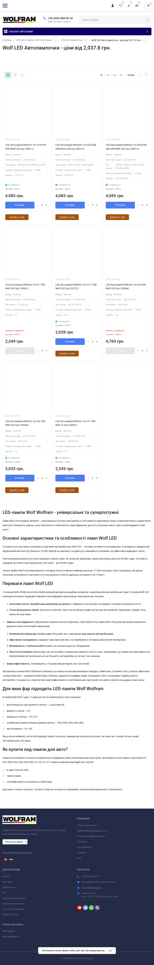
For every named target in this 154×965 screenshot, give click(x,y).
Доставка (7, 882)
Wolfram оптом (10, 914)
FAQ (4, 892)
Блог (79, 858)
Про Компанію (84, 847)
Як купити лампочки (13, 903)
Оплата (6, 876)
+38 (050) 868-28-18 (60, 18)
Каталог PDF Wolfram (13, 909)
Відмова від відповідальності (92, 830)
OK (110, 950)
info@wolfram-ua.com (91, 887)
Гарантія (81, 852)
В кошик (19, 205)
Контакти (82, 841)
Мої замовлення (11, 936)
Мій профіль (9, 931)
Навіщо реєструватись (14, 898)
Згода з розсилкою (87, 825)
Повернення (9, 887)
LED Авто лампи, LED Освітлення (34, 40)
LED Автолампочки (71, 40)
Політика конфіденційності (91, 836)
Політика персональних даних (17, 852)
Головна (7, 40)
